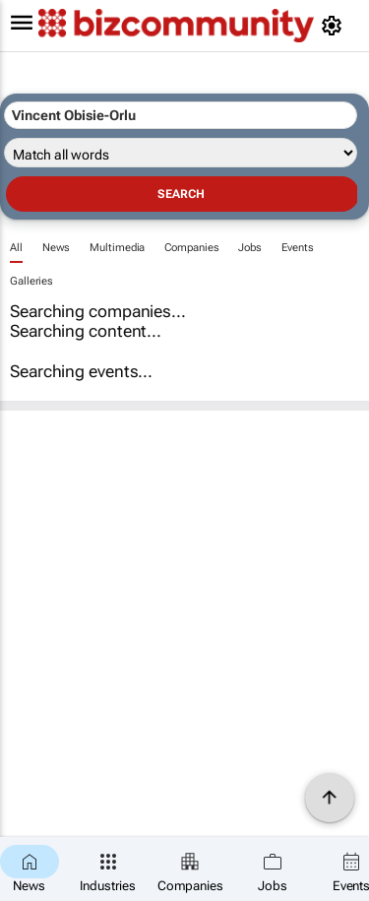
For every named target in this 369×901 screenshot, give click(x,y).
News (56, 247)
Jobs (250, 247)
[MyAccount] (335, 25)
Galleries (31, 281)
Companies (191, 247)
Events (297, 247)
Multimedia (117, 247)
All (16, 247)
